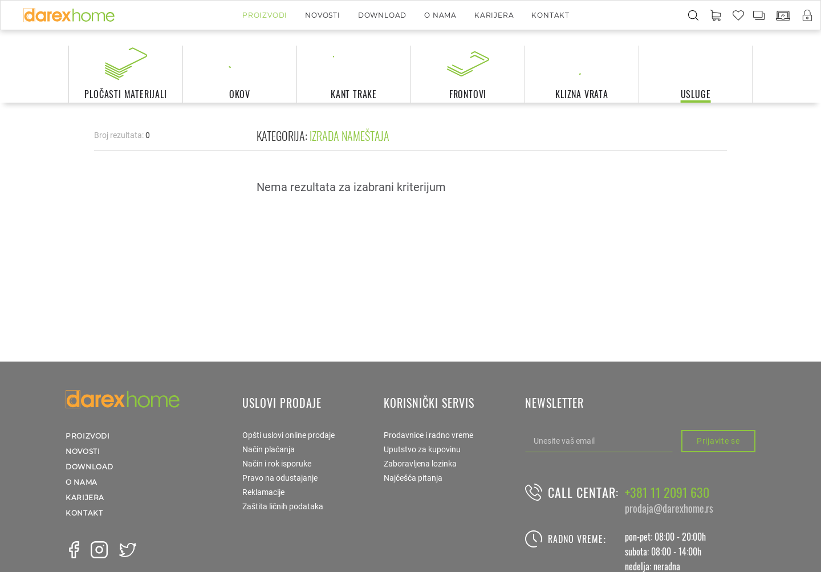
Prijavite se (718, 440)
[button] (715, 16)
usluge (696, 94)
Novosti (322, 15)
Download (382, 15)
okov (239, 94)
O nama (440, 15)
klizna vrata (581, 94)
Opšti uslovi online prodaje (288, 435)
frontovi (467, 94)
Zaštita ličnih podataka (282, 506)
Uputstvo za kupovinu (422, 449)
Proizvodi (264, 15)
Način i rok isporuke (276, 463)
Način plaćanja (268, 449)
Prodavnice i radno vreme (428, 435)
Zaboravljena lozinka (420, 463)
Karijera (494, 15)
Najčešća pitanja (413, 477)
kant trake (354, 94)
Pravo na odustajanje (280, 477)
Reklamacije (263, 492)
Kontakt (550, 15)
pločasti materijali (125, 94)
